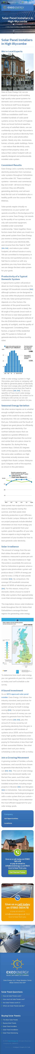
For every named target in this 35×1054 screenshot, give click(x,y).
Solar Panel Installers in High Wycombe (18, 27)
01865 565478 (27, 2)
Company (19, 24)
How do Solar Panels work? (12, 996)
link (3, 248)
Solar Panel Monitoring (10, 1033)
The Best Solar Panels (10, 1020)
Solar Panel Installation (10, 1030)
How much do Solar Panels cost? (14, 999)
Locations (8, 823)
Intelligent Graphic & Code (21, 1047)
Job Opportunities (11, 818)
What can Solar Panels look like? (14, 1006)
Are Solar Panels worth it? (11, 1003)
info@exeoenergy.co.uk (11, 2)
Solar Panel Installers (10, 1026)
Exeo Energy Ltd (13, 1041)
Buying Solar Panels (9, 1023)
